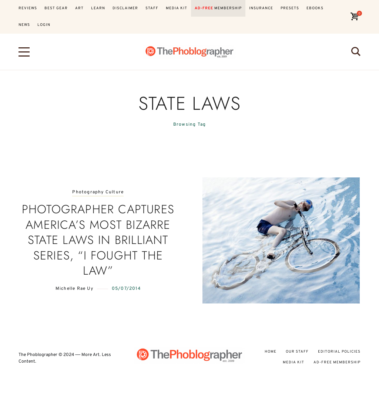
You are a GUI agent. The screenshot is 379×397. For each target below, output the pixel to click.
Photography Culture (98, 192)
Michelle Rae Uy (74, 289)
